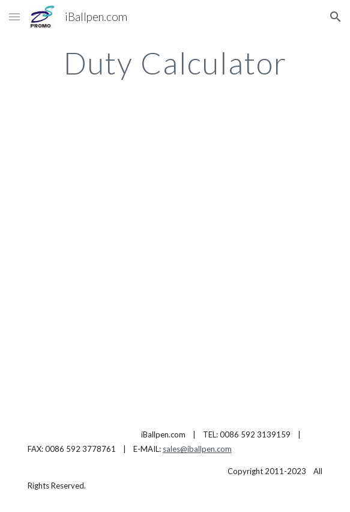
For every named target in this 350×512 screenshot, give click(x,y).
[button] (14, 16)
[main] (175, 63)
